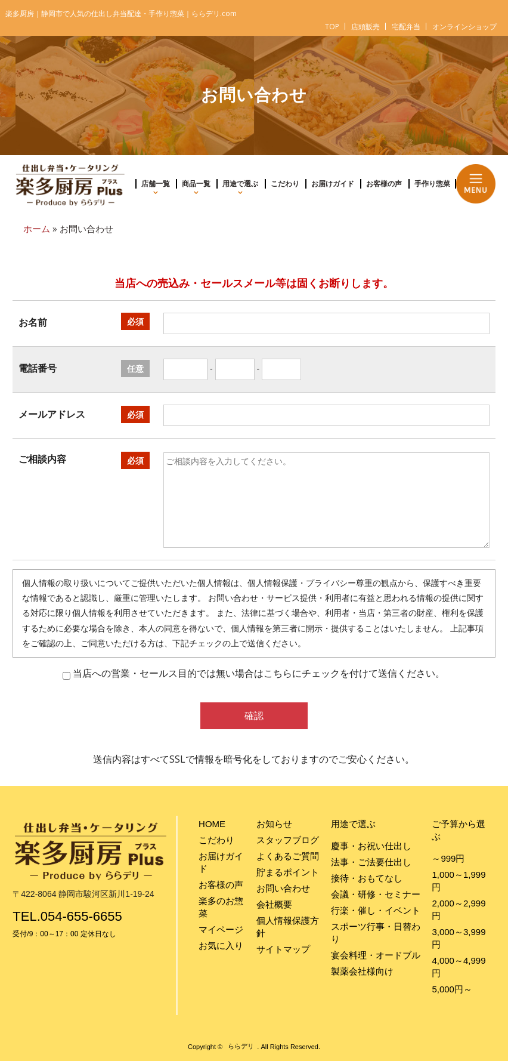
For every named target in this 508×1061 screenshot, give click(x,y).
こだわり (285, 183)
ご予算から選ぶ (458, 830)
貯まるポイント (287, 872)
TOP (332, 26)
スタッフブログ (287, 840)
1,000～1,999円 (458, 880)
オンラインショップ (464, 26)
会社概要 (274, 904)
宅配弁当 (406, 26)
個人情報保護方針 (287, 926)
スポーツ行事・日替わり (375, 932)
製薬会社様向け (362, 971)
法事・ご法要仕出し (371, 862)
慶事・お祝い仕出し (371, 846)
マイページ (221, 929)
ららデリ (241, 1046)
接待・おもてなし (366, 878)
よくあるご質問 (287, 856)
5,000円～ (452, 989)
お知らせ (274, 824)
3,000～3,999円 (458, 938)
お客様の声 (384, 183)
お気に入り (221, 945)
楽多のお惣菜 (221, 907)
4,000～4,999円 (458, 966)
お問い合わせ (283, 888)
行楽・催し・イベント (375, 910)
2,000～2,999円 (458, 909)
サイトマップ (283, 949)
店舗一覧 (155, 183)
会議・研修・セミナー (375, 894)
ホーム (36, 229)
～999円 (448, 858)
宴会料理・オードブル (375, 955)
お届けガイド (332, 183)
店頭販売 (365, 26)
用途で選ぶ (240, 183)
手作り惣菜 (432, 183)
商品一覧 (196, 183)
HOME (212, 824)
